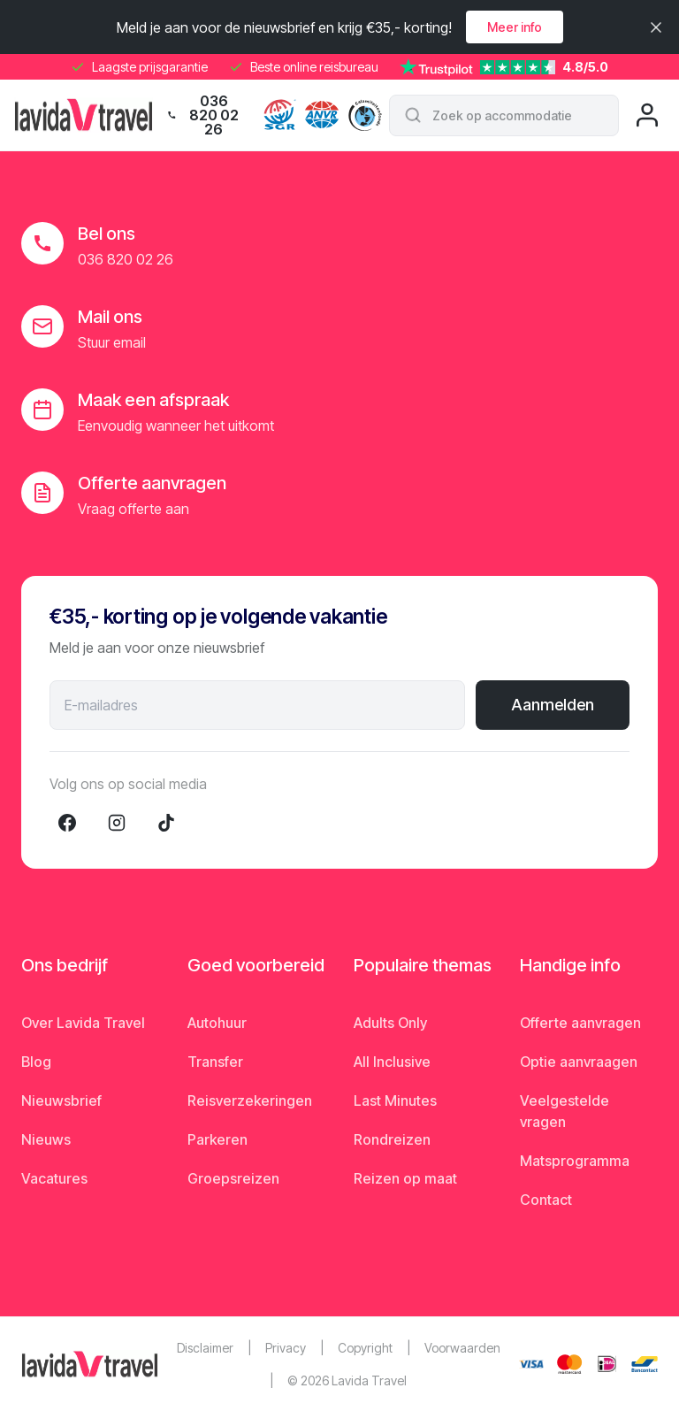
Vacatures (54, 1178)
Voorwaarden (462, 1347)
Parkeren (217, 1139)
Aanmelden (552, 704)
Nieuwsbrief (61, 1100)
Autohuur (217, 1022)
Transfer (215, 1061)
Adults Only (390, 1022)
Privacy (285, 1347)
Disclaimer (205, 1347)
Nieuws (46, 1139)
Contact (546, 1199)
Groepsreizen (233, 1178)
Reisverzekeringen (249, 1100)
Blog (36, 1061)
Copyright (365, 1347)
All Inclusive (392, 1061)
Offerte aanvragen (580, 1022)
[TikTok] (166, 822)
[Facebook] (67, 822)
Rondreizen (392, 1139)
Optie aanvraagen (578, 1061)
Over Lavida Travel (83, 1022)
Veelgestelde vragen (564, 1111)
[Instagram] (116, 822)
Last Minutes (395, 1100)
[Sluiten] (656, 27)
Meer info (514, 27)
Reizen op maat (405, 1178)
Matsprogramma (574, 1160)
